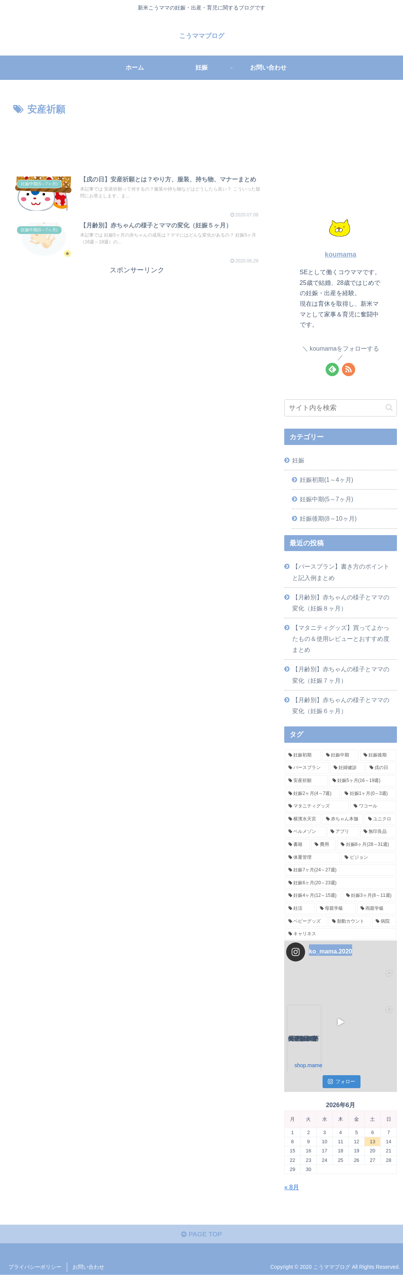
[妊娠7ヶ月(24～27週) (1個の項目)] (340, 870)
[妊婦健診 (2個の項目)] (347, 768)
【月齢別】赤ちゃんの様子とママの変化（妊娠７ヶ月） (340, 674)
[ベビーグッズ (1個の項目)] (306, 921)
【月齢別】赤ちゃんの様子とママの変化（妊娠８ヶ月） (340, 603)
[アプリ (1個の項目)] (343, 831)
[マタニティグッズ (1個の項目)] (317, 806)
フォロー (341, 1081)
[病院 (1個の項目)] (384, 921)
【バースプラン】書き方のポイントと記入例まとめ (340, 572)
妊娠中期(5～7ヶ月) (326, 499)
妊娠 (298, 460)
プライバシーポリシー (34, 1268)
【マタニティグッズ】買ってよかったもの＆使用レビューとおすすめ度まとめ (340, 638)
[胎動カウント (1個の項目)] (350, 921)
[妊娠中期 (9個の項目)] (341, 755)
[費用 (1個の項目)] (323, 844)
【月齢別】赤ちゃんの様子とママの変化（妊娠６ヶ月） (340, 705)
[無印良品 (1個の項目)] (378, 831)
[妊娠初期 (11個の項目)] (303, 755)
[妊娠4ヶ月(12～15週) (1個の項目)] (313, 895)
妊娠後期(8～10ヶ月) (328, 518)
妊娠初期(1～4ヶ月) (326, 479)
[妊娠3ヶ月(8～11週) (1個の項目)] (369, 895)
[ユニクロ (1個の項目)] (380, 819)
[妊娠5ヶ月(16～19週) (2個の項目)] (362, 781)
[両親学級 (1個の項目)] (376, 908)
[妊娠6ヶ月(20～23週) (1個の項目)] (340, 883)
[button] (389, 407)
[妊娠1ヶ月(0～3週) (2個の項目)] (368, 793)
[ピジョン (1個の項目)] (368, 857)
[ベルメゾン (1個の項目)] (305, 831)
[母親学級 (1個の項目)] (336, 908)
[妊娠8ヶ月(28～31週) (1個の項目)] (366, 844)
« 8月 (291, 1187)
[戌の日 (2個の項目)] (381, 768)
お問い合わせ (88, 1268)
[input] (340, 407)
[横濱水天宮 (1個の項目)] (303, 819)
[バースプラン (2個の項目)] (307, 768)
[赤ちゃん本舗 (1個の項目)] (343, 819)
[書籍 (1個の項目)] (297, 844)
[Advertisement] (137, 141)
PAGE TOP (201, 1235)
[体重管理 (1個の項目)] (312, 857)
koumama (340, 254)
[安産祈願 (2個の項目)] (306, 781)
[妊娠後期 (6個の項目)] (378, 755)
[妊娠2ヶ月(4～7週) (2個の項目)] (312, 793)
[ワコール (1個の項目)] (373, 806)
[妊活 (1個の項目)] (300, 908)
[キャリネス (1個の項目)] (340, 934)
